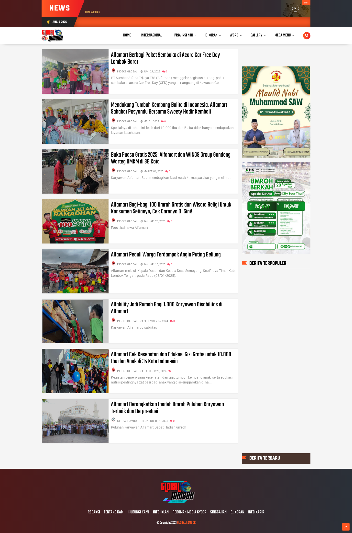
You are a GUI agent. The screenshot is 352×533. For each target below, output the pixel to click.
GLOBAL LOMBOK (186, 523)
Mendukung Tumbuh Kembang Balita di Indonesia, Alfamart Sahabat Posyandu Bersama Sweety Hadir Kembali (169, 108)
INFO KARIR (256, 512)
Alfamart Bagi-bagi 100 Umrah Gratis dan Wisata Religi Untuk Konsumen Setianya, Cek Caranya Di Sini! (171, 208)
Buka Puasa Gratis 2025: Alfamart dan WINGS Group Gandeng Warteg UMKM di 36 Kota (171, 158)
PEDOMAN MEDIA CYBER (189, 512)
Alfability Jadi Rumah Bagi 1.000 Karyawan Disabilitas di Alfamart (166, 308)
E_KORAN (237, 512)
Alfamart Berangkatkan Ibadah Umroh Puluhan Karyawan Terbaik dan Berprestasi (167, 408)
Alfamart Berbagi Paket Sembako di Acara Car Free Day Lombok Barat (165, 58)
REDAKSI (94, 512)
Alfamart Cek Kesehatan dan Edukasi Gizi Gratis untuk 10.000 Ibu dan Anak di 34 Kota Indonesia (171, 358)
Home (127, 35)
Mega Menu (283, 35)
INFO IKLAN (161, 512)
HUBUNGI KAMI (138, 512)
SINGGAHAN (218, 512)
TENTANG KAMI (114, 512)
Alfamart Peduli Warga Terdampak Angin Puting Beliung (166, 255)
